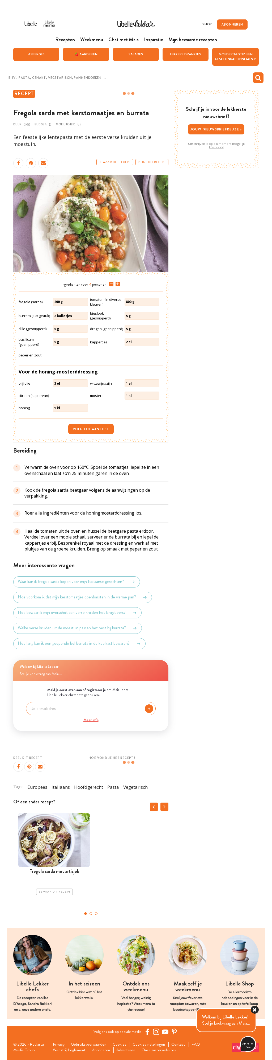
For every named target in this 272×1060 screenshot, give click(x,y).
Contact (183, 1044)
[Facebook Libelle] (148, 1031)
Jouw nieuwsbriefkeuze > (216, 129)
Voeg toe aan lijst (91, 429)
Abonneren (102, 1050)
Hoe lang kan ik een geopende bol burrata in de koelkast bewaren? (79, 643)
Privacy (60, 1044)
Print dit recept (152, 162)
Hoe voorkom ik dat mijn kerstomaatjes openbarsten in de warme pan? (82, 597)
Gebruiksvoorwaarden (90, 1044)
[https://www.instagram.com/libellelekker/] (157, 1031)
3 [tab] (96, 913)
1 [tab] (85, 913)
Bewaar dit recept (115, 162)
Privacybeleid (216, 147)
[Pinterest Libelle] (175, 1031)
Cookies (122, 1044)
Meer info (91, 719)
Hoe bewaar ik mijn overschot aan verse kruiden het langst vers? (77, 612)
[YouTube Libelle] (166, 1031)
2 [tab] (91, 913)
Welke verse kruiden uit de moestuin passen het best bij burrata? (77, 628)
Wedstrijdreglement (70, 1050)
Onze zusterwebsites (162, 1050)
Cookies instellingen (152, 1044)
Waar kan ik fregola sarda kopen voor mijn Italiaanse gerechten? (76, 581)
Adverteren (129, 1050)
